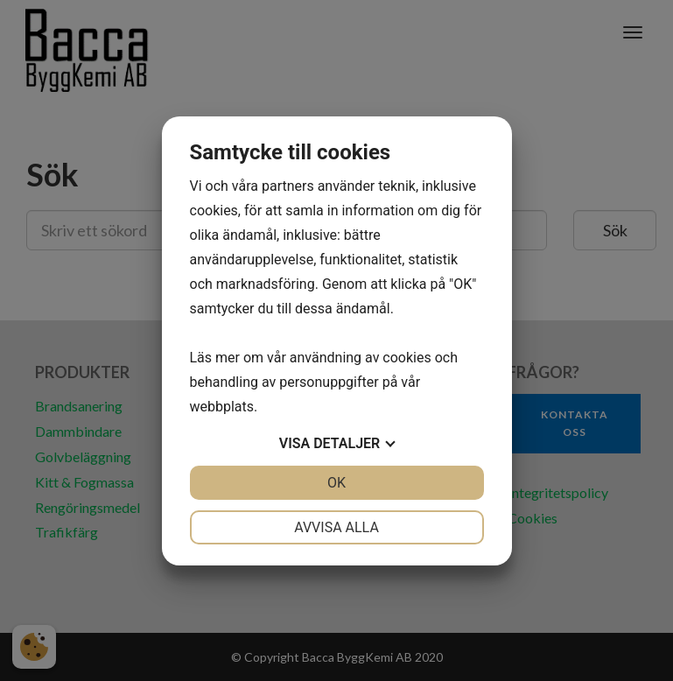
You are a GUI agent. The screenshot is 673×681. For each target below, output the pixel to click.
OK (336, 482)
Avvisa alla (336, 527)
